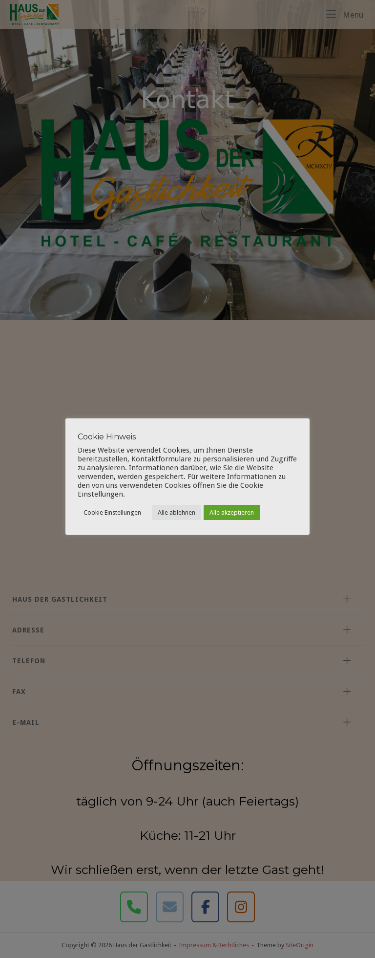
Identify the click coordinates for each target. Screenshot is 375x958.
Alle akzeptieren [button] (231, 512)
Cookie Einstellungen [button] (112, 512)
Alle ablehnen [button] (176, 512)
